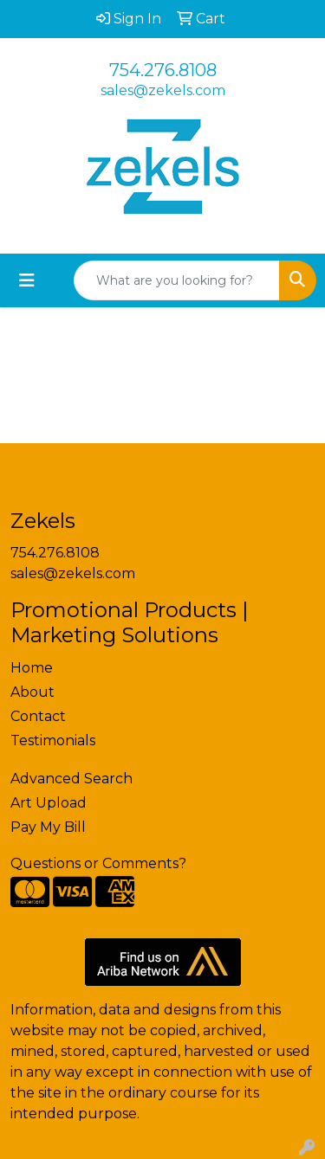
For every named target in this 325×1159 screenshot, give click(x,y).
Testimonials (52, 740)
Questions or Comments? (98, 863)
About (32, 692)
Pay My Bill (48, 827)
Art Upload (48, 803)
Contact (38, 716)
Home (31, 668)
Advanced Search (71, 778)
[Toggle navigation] (27, 280)
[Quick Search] (177, 280)
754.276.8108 (163, 70)
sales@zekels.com (163, 90)
